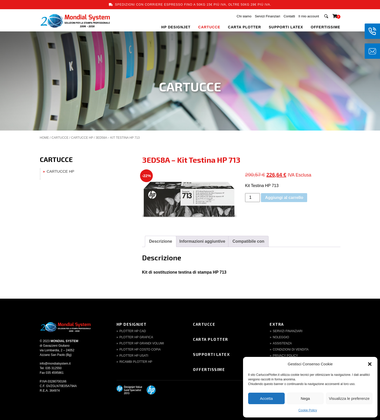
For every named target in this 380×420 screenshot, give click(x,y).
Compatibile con (248, 241)
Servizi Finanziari (267, 16)
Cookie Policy (307, 410)
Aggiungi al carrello (284, 197)
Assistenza (282, 343)
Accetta (266, 398)
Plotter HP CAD (132, 331)
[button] (369, 364)
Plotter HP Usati (133, 355)
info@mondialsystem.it (55, 363)
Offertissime (209, 369)
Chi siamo (244, 16)
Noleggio (281, 337)
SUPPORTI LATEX (286, 27)
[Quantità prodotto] (252, 197)
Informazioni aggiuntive (202, 241)
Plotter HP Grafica (136, 337)
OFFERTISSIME (325, 27)
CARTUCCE (209, 27)
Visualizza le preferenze (349, 398)
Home (44, 137)
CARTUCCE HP (82, 137)
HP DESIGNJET (175, 27)
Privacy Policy (285, 355)
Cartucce (204, 324)
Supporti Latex (211, 354)
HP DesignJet (132, 324)
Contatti (289, 16)
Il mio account (308, 16)
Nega (305, 398)
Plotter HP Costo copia (140, 349)
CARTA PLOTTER (244, 27)
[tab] (161, 241)
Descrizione (160, 241)
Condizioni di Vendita (290, 349)
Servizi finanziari (287, 331)
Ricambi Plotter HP (135, 362)
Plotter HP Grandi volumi (141, 343)
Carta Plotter (210, 339)
